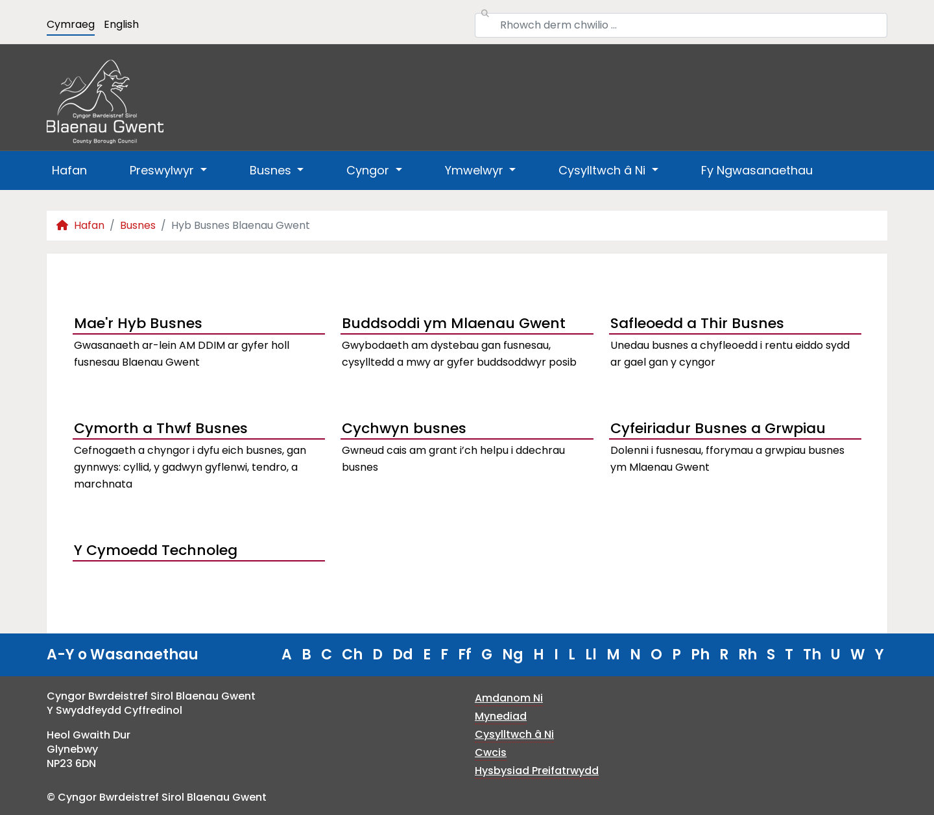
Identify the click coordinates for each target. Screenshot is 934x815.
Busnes (138, 225)
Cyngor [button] (369, 170)
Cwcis (491, 752)
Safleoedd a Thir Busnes (697, 323)
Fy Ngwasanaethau (757, 170)
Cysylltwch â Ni (514, 734)
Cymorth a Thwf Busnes (161, 428)
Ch (352, 654)
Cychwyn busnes (404, 428)
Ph (700, 654)
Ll (591, 654)
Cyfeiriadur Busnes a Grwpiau (718, 428)
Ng (512, 654)
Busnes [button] (272, 170)
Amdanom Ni (509, 698)
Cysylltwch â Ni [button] (603, 170)
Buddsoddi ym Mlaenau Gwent (454, 323)
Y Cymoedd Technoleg (155, 550)
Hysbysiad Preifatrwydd (537, 770)
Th (812, 654)
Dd (402, 654)
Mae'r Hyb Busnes (138, 323)
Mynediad (501, 716)
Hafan (69, 170)
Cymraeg (71, 24)
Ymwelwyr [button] (476, 170)
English (121, 24)
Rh (747, 654)
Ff (465, 654)
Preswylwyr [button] (163, 170)
